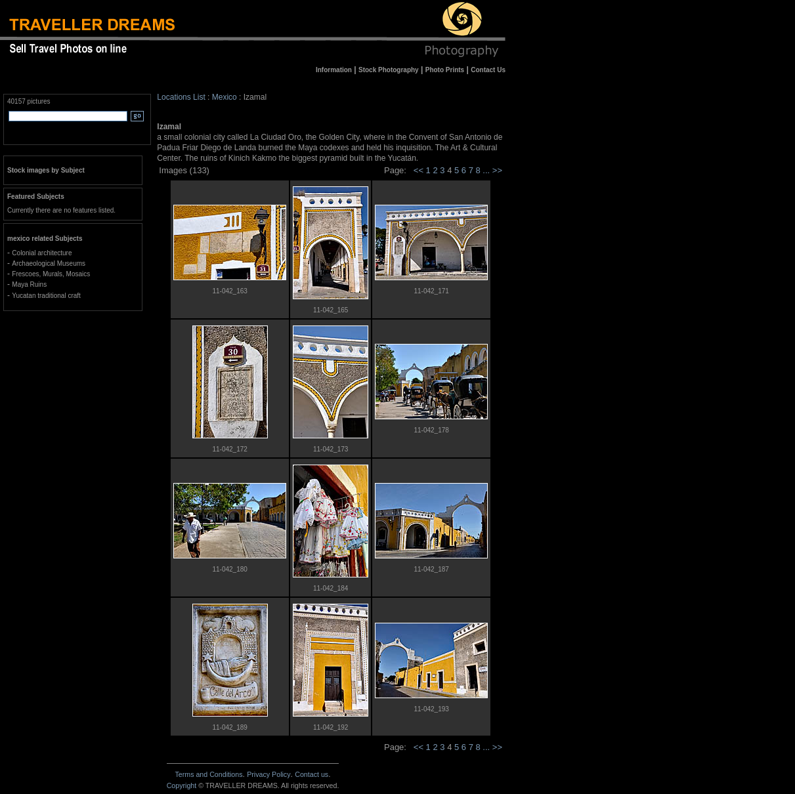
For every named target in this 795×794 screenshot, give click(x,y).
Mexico (224, 97)
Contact (311, 774)
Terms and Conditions (208, 774)
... (487, 170)
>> (497, 170)
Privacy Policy (268, 774)
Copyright (182, 785)
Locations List (181, 97)
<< (418, 170)
